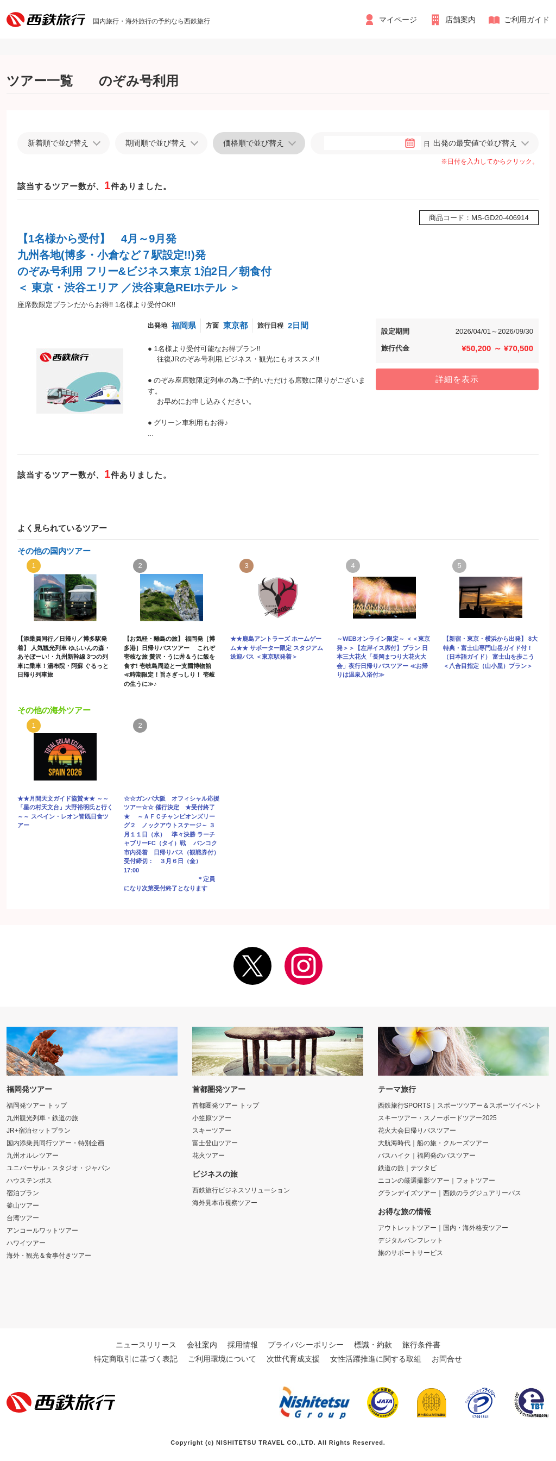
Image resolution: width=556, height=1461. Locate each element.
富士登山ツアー (215, 1143)
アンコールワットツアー (42, 1230)
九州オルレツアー (33, 1155)
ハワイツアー (26, 1243)
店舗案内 (460, 19)
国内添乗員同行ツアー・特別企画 (55, 1143)
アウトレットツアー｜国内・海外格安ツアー (443, 1228)
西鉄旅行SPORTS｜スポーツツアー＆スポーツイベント (459, 1105)
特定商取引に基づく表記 (136, 1358)
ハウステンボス (29, 1180)
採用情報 (243, 1344)
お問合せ (447, 1358)
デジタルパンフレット (410, 1240)
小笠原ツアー (211, 1118)
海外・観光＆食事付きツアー (49, 1255)
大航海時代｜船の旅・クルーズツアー (433, 1143)
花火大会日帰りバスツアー (417, 1130)
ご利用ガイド (526, 19)
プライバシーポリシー (306, 1344)
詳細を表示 (457, 379)
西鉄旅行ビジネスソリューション (241, 1190)
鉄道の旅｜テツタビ (407, 1168)
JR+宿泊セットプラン (39, 1130)
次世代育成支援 (293, 1358)
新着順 (58, 143)
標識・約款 (373, 1344)
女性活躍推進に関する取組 (375, 1358)
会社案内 (202, 1344)
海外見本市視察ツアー (224, 1203)
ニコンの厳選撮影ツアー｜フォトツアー (436, 1180)
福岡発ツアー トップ (37, 1105)
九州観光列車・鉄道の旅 (42, 1118)
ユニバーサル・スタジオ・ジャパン (59, 1168)
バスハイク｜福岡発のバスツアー (427, 1155)
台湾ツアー (23, 1218)
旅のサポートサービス (410, 1253)
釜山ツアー (23, 1205)
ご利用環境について (222, 1358)
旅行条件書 (421, 1344)
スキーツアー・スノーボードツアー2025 (437, 1118)
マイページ (398, 19)
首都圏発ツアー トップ (225, 1105)
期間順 (155, 143)
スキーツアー (211, 1130)
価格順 (253, 143)
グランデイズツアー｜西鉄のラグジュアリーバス (449, 1193)
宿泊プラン (23, 1193)
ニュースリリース (146, 1344)
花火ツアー (208, 1155)
